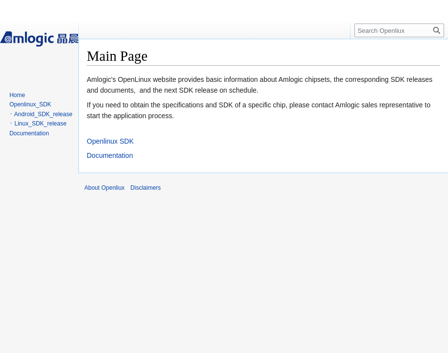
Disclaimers (145, 187)
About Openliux (104, 187)
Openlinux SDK (110, 141)
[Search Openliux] (399, 30)
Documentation (110, 155)
